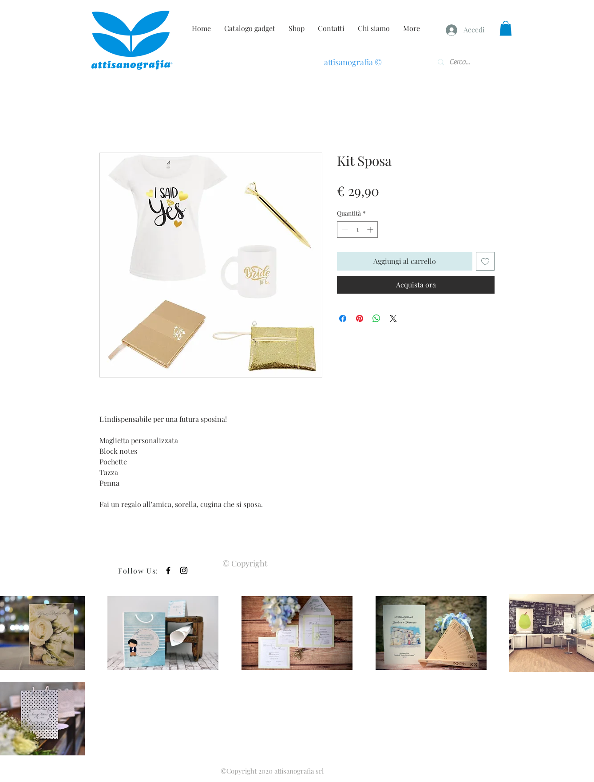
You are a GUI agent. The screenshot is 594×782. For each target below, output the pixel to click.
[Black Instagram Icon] (184, 570)
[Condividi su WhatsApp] (376, 318)
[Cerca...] (463, 62)
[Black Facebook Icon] (168, 570)
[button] (505, 28)
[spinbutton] (357, 229)
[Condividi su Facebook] (342, 318)
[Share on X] (393, 318)
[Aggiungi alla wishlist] (485, 261)
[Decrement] (343, 229)
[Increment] (370, 229)
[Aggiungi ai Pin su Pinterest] (359, 318)
